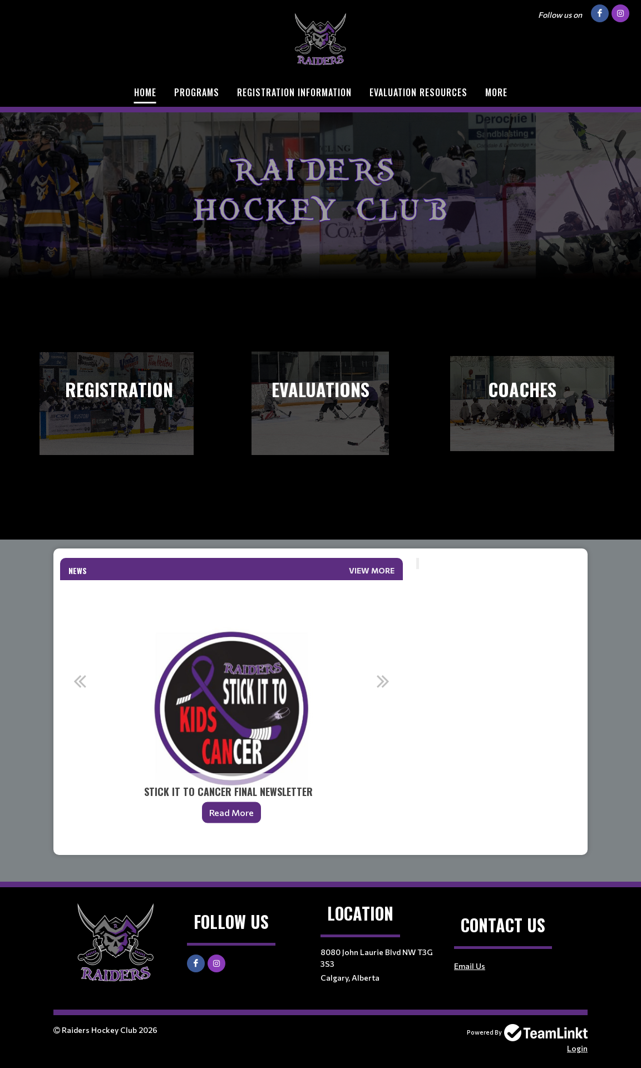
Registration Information (294, 92)
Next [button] (383, 681)
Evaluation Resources (418, 92)
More (496, 92)
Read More (231, 812)
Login (577, 1048)
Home (145, 92)
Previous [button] (79, 681)
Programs (196, 92)
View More (372, 570)
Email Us (469, 966)
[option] (231, 708)
